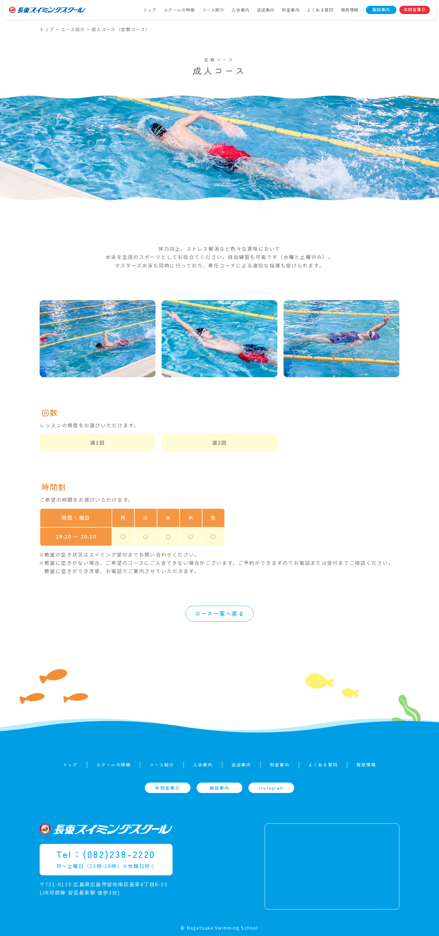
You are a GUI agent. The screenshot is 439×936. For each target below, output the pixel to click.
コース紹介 (213, 10)
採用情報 (350, 10)
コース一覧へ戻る (219, 613)
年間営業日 (415, 9)
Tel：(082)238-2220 (106, 854)
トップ (149, 10)
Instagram (271, 788)
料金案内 (290, 10)
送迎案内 (265, 10)
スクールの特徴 (179, 10)
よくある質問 (320, 10)
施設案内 (381, 9)
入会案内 (240, 10)
